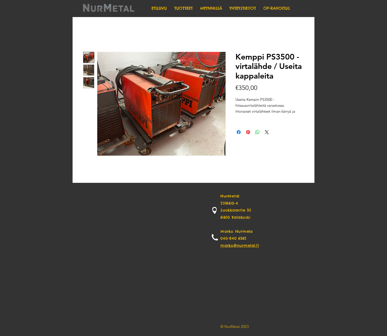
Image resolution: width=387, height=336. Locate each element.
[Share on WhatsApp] (257, 132)
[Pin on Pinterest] (248, 132)
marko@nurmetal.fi (239, 245)
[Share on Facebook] (239, 132)
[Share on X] (267, 132)
